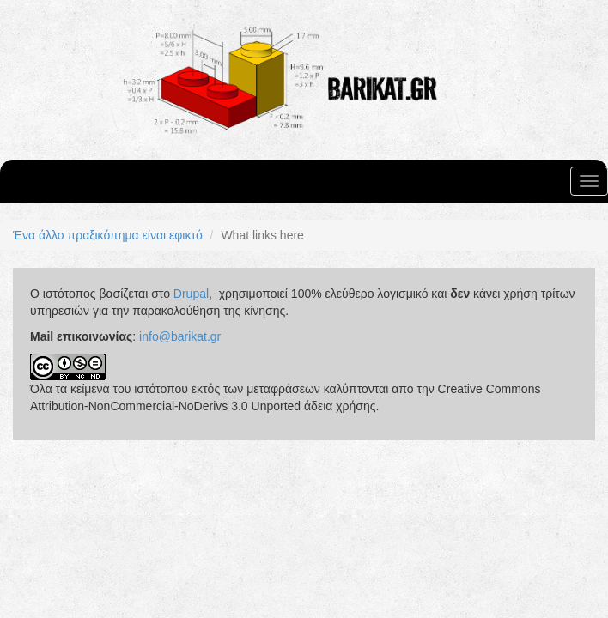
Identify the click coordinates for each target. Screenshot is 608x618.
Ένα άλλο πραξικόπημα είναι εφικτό (108, 235)
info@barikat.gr (180, 336)
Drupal (191, 293)
